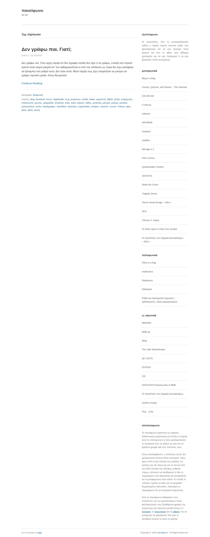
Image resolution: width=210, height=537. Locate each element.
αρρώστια (101, 99)
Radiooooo (147, 280)
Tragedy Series (149, 193)
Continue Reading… (33, 83)
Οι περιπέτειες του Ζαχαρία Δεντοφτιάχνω (162, 394)
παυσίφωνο (32, 10)
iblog (144, 340)
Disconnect (160, 511)
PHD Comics (148, 158)
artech (25, 55)
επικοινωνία (27, 103)
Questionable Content (153, 167)
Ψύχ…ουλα (147, 411)
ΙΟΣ (144, 376)
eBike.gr (146, 332)
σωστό (113, 106)
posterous (75, 99)
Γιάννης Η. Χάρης (150, 220)
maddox (146, 140)
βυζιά (117, 99)
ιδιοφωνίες (38, 95)
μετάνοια (97, 103)
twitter (92, 99)
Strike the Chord (150, 184)
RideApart (147, 289)
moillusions (147, 271)
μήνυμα (106, 103)
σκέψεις (95, 106)
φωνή (37, 110)
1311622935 (36, 55)
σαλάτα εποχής (149, 403)
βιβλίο (110, 99)
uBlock (176, 511)
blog (32, 99)
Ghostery (146, 511)
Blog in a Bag (148, 78)
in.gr (67, 99)
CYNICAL (147, 105)
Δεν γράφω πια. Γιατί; (47, 49)
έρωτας (38, 103)
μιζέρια (114, 103)
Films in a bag (149, 262)
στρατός (104, 106)
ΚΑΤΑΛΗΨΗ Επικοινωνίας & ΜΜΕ (159, 385)
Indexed (146, 113)
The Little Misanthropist (153, 349)
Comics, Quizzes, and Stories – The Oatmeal (164, 87)
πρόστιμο (72, 106)
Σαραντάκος (84, 106)
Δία (40, 532)
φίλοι (24, 110)
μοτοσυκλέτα (28, 106)
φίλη (128, 106)
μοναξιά (123, 103)
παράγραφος (48, 106)
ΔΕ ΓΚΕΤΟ (147, 358)
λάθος (88, 103)
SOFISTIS (147, 176)
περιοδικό (61, 106)
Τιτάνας (121, 106)
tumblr (85, 99)
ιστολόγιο (59, 103)
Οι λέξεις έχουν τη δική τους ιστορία (159, 229)
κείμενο (80, 103)
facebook (40, 99)
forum (49, 99)
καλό (73, 103)
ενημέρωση (126, 99)
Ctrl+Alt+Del (148, 96)
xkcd (144, 211)
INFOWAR (147, 122)
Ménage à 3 (148, 149)
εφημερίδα (48, 103)
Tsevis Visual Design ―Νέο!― (157, 202)
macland (146, 131)
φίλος (30, 110)
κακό (67, 103)
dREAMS (146, 323)
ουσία (38, 106)
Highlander (58, 99)
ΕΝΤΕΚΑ (146, 367)
